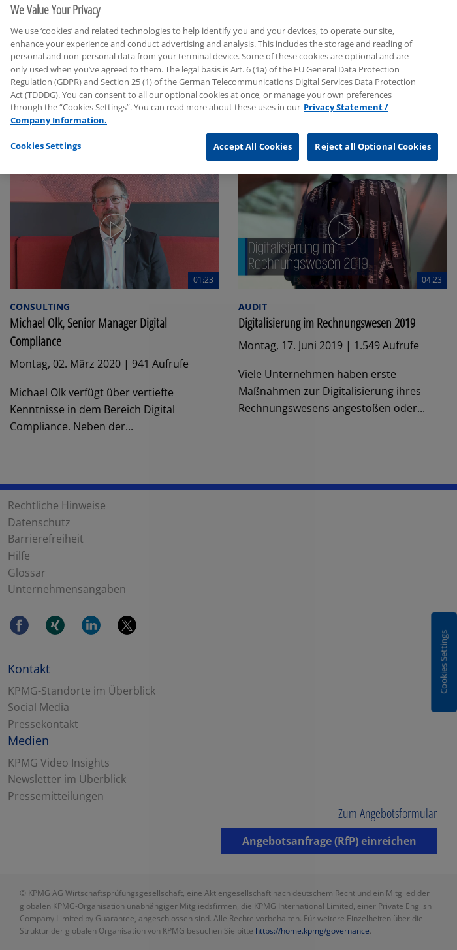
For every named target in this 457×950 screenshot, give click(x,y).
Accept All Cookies (252, 137)
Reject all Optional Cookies (373, 137)
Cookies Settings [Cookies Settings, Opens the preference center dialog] (45, 136)
